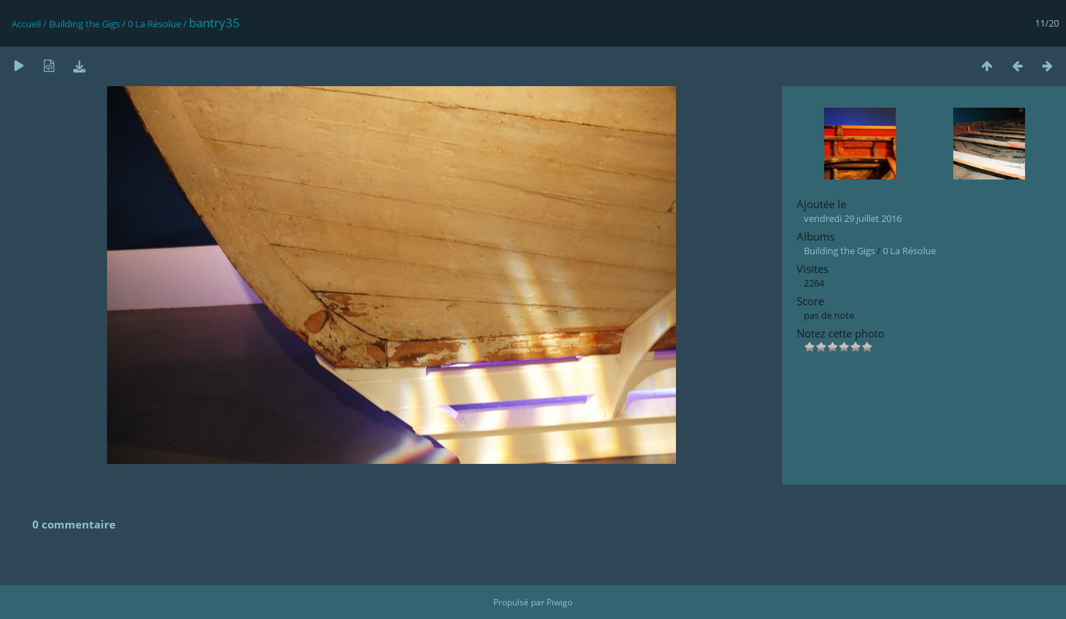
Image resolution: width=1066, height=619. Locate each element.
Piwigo (560, 602)
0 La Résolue (154, 23)
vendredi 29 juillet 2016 (853, 218)
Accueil (26, 23)
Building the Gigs (84, 23)
